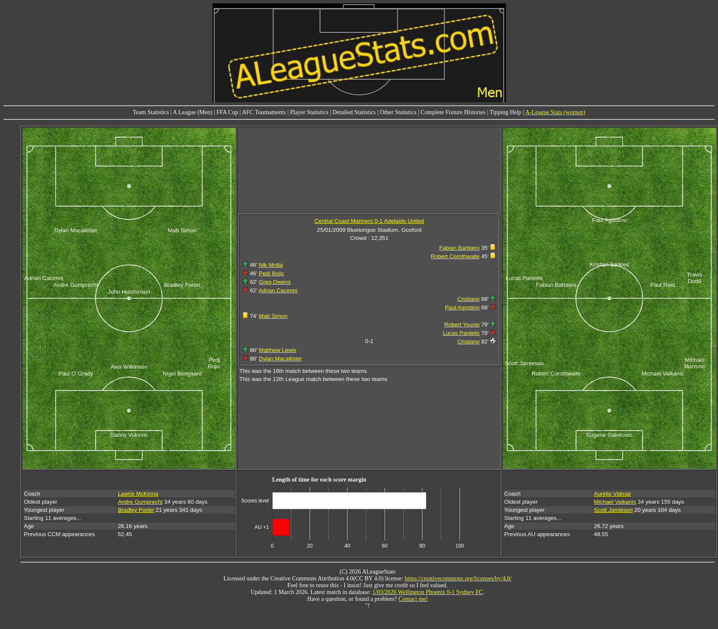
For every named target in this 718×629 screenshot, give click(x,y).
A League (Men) (193, 112)
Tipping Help (506, 112)
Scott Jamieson (613, 510)
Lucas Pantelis (461, 333)
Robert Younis (462, 324)
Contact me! (413, 599)
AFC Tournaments (264, 112)
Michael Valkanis (615, 502)
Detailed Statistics (354, 112)
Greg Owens (275, 282)
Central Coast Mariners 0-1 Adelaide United (369, 221)
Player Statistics (309, 112)
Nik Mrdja (271, 265)
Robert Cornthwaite (455, 256)
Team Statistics (151, 112)
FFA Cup (227, 112)
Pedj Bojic (271, 273)
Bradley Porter (136, 510)
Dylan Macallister (280, 358)
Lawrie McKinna (138, 494)
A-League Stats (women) (555, 112)
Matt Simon (273, 316)
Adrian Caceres (278, 290)
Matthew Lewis (277, 350)
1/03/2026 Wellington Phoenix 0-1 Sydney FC (427, 592)
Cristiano (468, 299)
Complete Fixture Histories (453, 112)
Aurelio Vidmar (612, 494)
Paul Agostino (462, 307)
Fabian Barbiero (459, 248)
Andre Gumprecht (140, 502)
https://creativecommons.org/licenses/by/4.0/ (458, 578)
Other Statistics (398, 112)
